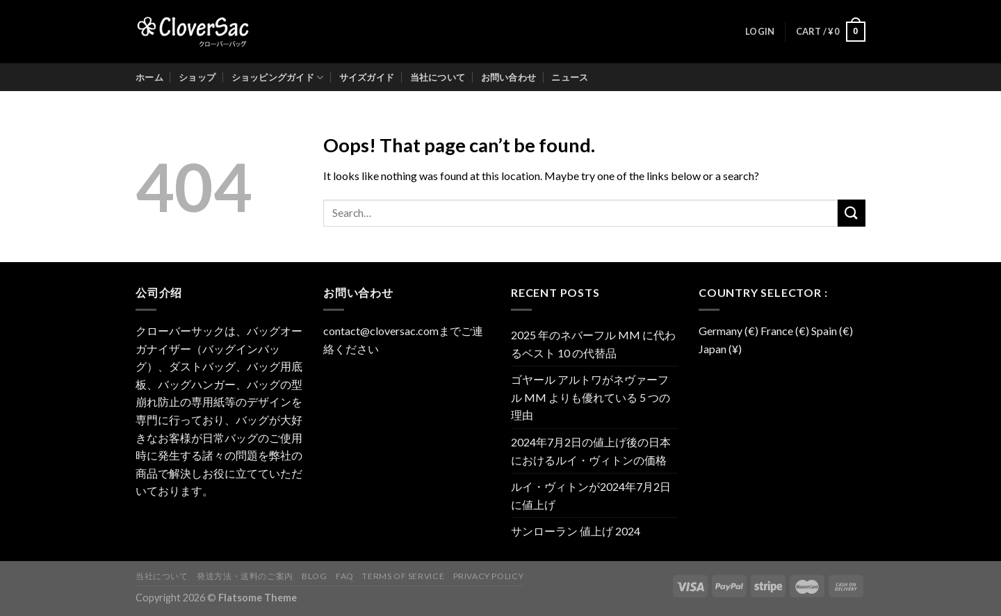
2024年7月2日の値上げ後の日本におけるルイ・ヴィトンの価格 (591, 451)
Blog (314, 576)
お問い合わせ (509, 77)
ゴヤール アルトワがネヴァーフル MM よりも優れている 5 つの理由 (590, 397)
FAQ (345, 576)
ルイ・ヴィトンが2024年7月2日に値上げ (591, 495)
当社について (438, 77)
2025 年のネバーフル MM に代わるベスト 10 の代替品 (593, 343)
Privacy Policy (488, 576)
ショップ (197, 77)
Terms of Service (403, 576)
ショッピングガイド (277, 77)
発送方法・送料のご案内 (245, 576)
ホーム (149, 77)
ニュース (569, 77)
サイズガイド (367, 77)
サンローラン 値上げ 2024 (575, 530)
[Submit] (851, 213)
